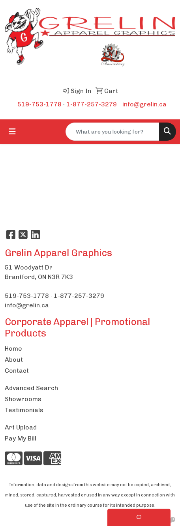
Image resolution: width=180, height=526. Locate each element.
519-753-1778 (39, 104)
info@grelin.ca (144, 104)
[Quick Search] (112, 132)
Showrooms (23, 399)
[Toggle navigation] (12, 131)
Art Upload (21, 427)
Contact (17, 370)
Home (13, 348)
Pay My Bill (20, 438)
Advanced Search (31, 388)
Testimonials (24, 410)
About (14, 359)
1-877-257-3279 (91, 104)
